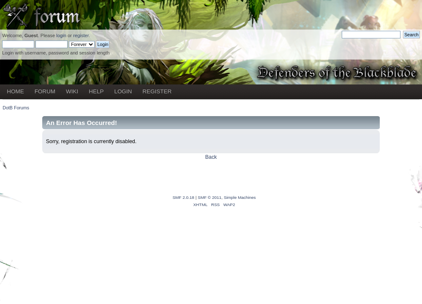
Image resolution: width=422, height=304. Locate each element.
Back (211, 157)
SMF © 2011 (209, 197)
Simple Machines (240, 197)
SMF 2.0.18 (183, 197)
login (61, 35)
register (81, 35)
